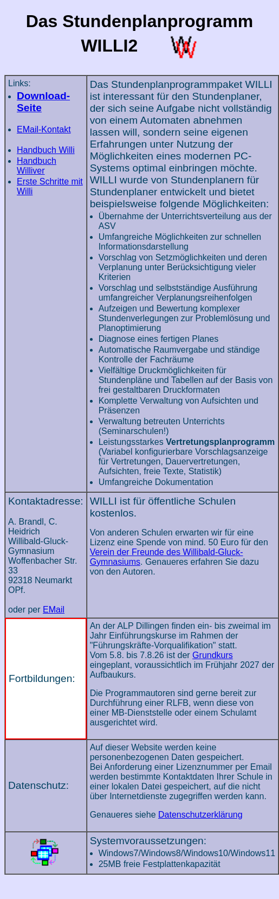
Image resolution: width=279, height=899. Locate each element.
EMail (53, 609)
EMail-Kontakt (44, 129)
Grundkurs (212, 655)
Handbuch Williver (36, 165)
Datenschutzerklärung (200, 814)
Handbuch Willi (46, 150)
